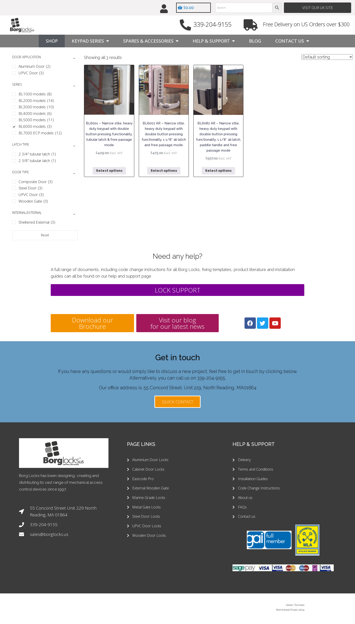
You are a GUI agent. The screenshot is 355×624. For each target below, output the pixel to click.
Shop (52, 41)
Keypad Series (90, 41)
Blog (255, 41)
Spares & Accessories (151, 41)
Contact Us (292, 41)
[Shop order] (327, 57)
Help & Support (214, 41)
